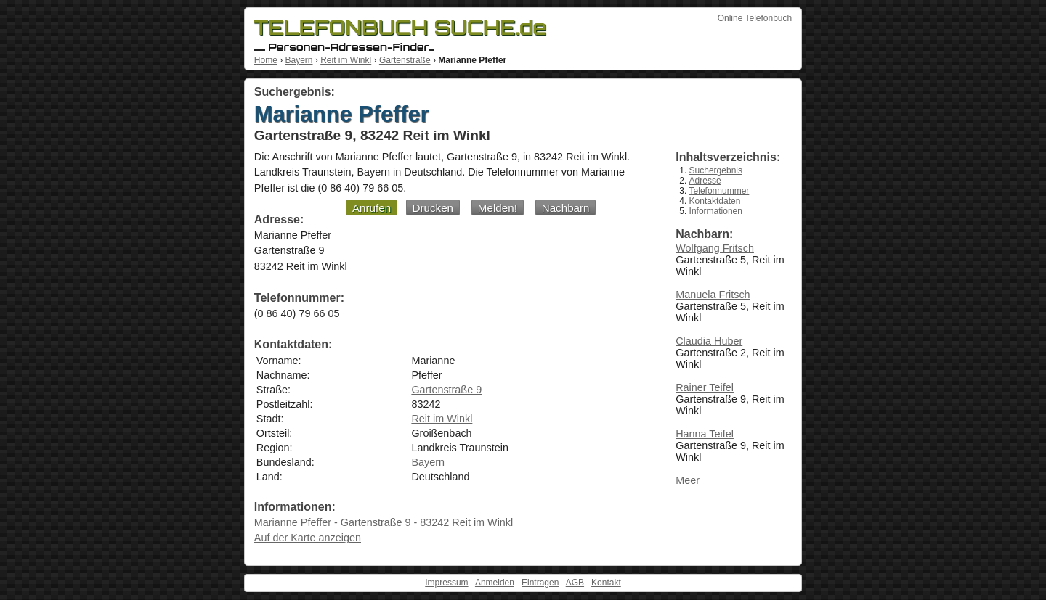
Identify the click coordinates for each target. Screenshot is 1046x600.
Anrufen (371, 208)
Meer (688, 480)
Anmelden (494, 583)
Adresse (705, 181)
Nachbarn (566, 208)
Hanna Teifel (705, 434)
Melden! (497, 208)
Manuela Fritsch (713, 294)
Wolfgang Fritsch (715, 248)
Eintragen (540, 583)
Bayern (298, 60)
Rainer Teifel (705, 387)
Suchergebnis (715, 170)
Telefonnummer (719, 191)
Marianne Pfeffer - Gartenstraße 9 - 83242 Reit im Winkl (383, 522)
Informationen (715, 211)
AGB (575, 583)
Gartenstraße (405, 60)
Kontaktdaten (715, 201)
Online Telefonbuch (755, 18)
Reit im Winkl (345, 60)
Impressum (446, 583)
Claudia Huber (709, 341)
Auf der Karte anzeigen (307, 537)
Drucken (433, 208)
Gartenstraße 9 (446, 389)
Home (265, 60)
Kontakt (606, 583)
